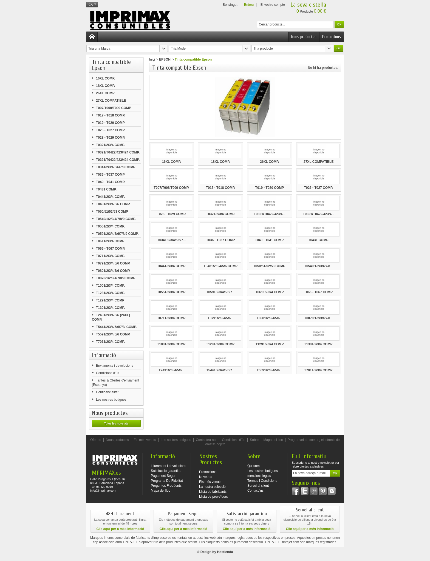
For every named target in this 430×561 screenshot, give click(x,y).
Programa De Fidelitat (167, 481)
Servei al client (258, 486)
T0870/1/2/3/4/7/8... (318, 318)
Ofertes (95, 440)
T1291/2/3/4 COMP (110, 300)
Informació (104, 355)
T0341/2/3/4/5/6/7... (171, 240)
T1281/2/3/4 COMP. (110, 293)
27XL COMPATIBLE (111, 100)
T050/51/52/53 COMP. (112, 211)
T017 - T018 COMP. (110, 115)
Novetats (205, 477)
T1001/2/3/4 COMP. (110, 285)
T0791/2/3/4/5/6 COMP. (113, 263)
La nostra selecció (212, 487)
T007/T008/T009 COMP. (114, 108)
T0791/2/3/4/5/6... (220, 318)
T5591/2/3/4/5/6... (269, 370)
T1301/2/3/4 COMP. (110, 308)
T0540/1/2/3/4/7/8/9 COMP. (116, 219)
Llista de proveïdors (213, 497)
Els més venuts (145, 440)
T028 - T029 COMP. (110, 137)
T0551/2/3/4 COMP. (110, 226)
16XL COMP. (105, 78)
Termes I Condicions (262, 481)
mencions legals (259, 476)
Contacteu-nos (206, 440)
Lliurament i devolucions (168, 466)
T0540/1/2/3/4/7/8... (318, 266)
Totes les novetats (116, 423)
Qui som (253, 466)
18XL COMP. (105, 86)
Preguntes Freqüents (166, 486)
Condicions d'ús (107, 373)
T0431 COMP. (106, 189)
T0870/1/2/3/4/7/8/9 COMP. (116, 278)
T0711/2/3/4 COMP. (110, 256)
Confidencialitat (107, 392)
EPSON (165, 59)
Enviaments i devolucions (114, 366)
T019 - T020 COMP (110, 123)
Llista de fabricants (213, 492)
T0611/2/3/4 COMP (110, 241)
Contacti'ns (255, 490)
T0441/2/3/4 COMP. (110, 197)
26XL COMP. (105, 93)
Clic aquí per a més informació (120, 529)
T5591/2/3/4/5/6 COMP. (113, 334)
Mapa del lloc (273, 440)
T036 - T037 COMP (110, 174)
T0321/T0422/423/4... (269, 214)
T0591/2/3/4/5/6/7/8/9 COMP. (117, 234)
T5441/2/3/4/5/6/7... (220, 370)
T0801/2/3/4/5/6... (269, 318)
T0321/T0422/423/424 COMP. (118, 152)
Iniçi (152, 59)
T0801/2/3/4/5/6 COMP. (113, 271)
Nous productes (303, 36)
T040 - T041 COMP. (110, 182)
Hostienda (225, 552)
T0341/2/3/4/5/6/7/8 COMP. (116, 167)
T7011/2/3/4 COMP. (110, 342)
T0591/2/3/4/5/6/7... (220, 292)
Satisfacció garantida (166, 471)
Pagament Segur (163, 476)
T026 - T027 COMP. (110, 130)
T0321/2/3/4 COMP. (110, 145)
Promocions (331, 36)
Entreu (249, 5)
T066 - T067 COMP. (110, 248)
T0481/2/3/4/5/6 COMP (113, 204)
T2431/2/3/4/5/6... (171, 370)
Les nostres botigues (111, 399)
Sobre (254, 440)
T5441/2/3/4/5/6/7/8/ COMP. (116, 327)
